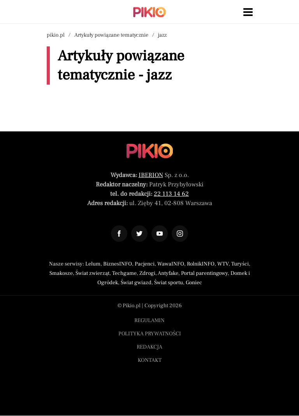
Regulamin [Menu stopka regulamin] (149, 320)
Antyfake (168, 273)
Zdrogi (147, 273)
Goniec (194, 282)
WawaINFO (170, 263)
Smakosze (61, 273)
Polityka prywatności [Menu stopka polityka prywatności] (149, 333)
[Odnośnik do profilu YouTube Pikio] (159, 233)
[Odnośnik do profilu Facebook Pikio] (119, 233)
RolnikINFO (201, 263)
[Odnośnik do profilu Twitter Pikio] (139, 233)
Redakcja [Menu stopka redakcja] (149, 347)
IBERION (151, 175)
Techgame (124, 273)
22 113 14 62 (171, 194)
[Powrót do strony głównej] (150, 151)
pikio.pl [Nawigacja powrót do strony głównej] (56, 35)
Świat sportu (168, 282)
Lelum (92, 263)
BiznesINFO (117, 263)
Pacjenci (145, 263)
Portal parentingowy (204, 273)
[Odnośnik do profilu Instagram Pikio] (180, 233)
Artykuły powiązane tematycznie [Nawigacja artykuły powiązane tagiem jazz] (111, 35)
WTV (223, 263)
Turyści (240, 263)
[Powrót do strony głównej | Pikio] (149, 12)
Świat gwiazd (136, 282)
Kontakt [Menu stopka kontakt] (150, 360)
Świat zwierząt (92, 273)
